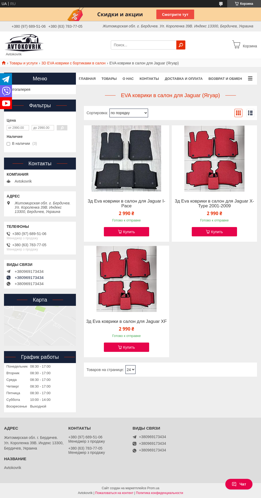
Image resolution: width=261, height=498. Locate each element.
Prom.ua (153, 488)
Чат (239, 484)
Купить (129, 232)
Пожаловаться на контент (114, 493)
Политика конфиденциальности (159, 493)
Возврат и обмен (225, 79)
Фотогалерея (19, 89)
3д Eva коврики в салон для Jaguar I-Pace (126, 203)
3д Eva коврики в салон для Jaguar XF (126, 321)
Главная (87, 79)
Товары (109, 79)
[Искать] (180, 45)
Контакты (149, 79)
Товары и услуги (23, 63)
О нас (128, 79)
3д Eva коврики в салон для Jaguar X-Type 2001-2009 (214, 203)
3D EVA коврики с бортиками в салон (74, 63)
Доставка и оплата (184, 79)
